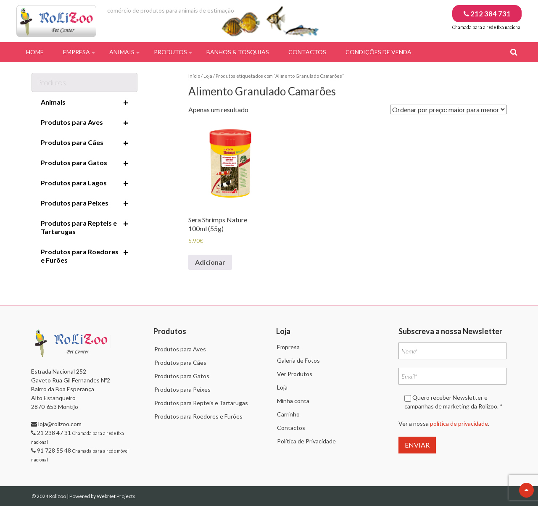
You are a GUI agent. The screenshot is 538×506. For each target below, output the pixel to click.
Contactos (307, 51)
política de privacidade (459, 423)
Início (194, 76)
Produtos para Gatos (84, 163)
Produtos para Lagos (84, 183)
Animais (121, 51)
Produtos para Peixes (84, 203)
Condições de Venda (378, 51)
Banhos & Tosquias (237, 51)
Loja (207, 76)
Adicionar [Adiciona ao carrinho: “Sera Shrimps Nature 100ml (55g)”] (210, 262)
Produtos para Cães (84, 143)
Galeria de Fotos (298, 360)
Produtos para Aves (84, 123)
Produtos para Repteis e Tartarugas (84, 227)
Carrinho (288, 414)
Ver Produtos (294, 373)
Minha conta (293, 400)
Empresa (76, 51)
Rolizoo (58, 496)
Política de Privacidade (306, 441)
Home (35, 51)
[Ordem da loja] (448, 109)
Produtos (170, 51)
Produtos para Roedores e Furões (84, 255)
